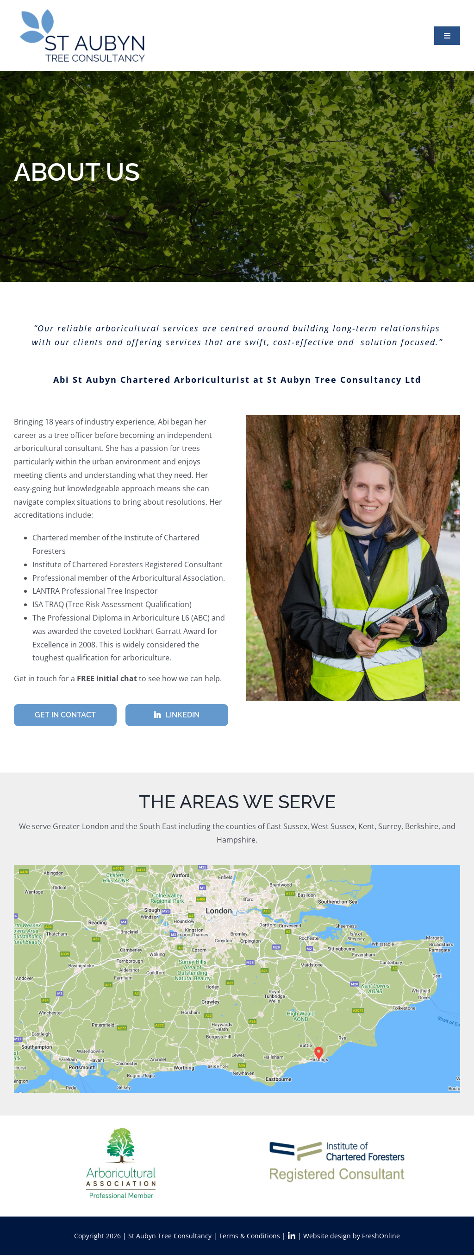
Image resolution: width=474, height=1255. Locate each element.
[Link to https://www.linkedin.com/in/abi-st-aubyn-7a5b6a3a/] (291, 1236)
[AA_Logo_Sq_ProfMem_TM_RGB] (121, 1128)
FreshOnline (381, 1235)
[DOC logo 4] (338, 1144)
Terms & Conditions (249, 1235)
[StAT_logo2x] (82, 13)
